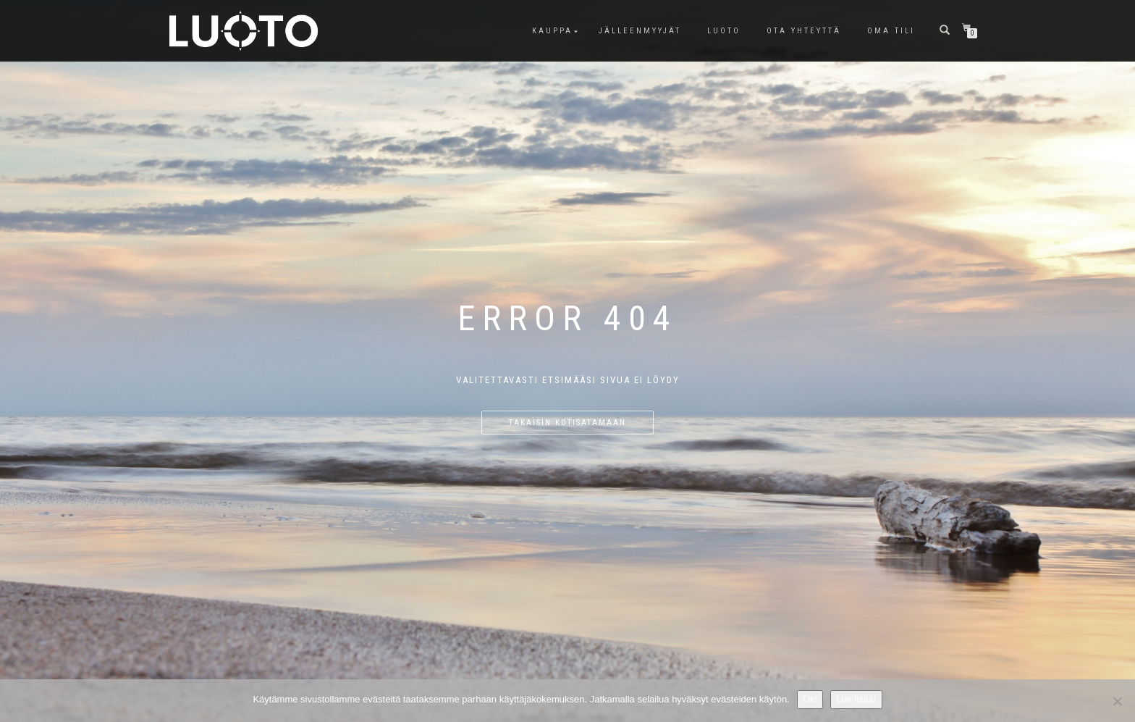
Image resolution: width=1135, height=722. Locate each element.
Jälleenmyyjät (640, 30)
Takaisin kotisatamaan (567, 422)
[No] (1117, 701)
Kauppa (552, 30)
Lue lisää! (856, 699)
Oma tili (891, 30)
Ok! (810, 699)
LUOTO (724, 30)
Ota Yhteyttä (804, 30)
